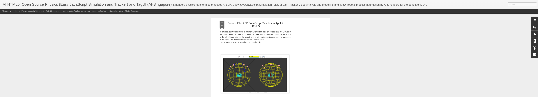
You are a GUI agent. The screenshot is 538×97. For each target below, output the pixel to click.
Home (17, 11)
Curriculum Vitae (116, 11)
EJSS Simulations (53, 11)
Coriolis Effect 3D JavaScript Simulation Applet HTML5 (255, 25)
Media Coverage (132, 11)
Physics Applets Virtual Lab (33, 11)
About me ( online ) (99, 11)
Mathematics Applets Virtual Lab (76, 11)
